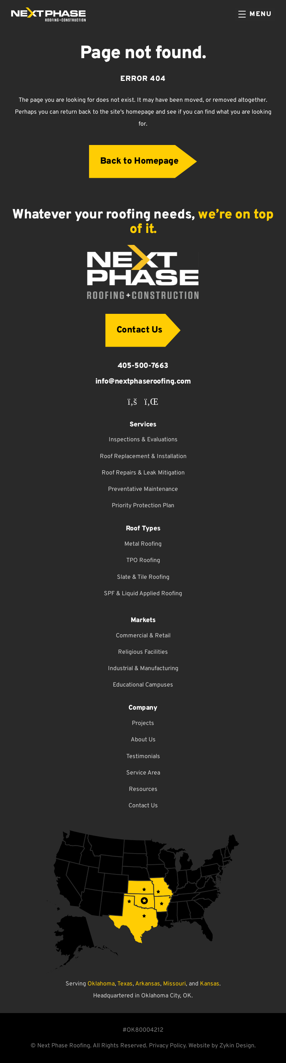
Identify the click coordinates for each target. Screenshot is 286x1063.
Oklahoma (101, 984)
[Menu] (255, 14)
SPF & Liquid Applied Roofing (143, 593)
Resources (143, 789)
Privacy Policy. (168, 1046)
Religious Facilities (143, 652)
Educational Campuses (143, 685)
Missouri (174, 984)
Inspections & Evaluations (143, 440)
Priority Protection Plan (143, 506)
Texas (125, 984)
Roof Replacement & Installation (143, 456)
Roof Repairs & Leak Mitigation (143, 473)
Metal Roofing (143, 544)
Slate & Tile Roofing (143, 577)
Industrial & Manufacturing (143, 668)
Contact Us (143, 806)
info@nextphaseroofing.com (143, 382)
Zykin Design (236, 1046)
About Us (143, 740)
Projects (143, 723)
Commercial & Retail (143, 636)
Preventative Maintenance (143, 489)
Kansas (209, 984)
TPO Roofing (143, 560)
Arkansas (147, 984)
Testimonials (143, 756)
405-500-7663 (143, 366)
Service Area (143, 773)
